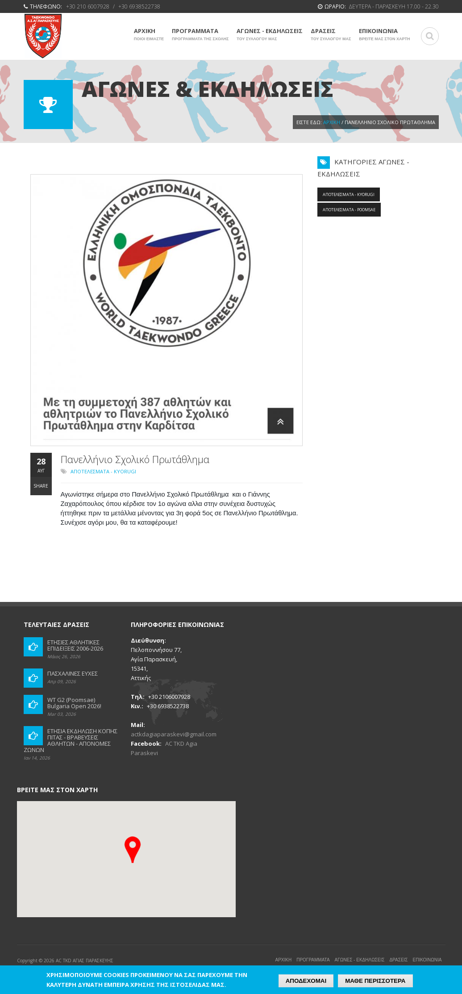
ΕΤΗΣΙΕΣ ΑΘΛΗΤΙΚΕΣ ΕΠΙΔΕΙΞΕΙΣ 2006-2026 (75, 645)
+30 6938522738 (139, 6)
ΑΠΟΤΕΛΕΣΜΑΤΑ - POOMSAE (349, 210)
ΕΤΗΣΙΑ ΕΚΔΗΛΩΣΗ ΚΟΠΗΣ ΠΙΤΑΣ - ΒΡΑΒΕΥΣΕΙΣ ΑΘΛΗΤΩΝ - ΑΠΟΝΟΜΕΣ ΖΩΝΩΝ (70, 740)
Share (40, 486)
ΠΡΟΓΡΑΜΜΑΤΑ (200, 34)
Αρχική (331, 122)
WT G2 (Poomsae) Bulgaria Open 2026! (74, 703)
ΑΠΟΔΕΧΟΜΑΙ (306, 980)
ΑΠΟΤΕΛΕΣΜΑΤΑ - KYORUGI (103, 471)
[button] (132, 849)
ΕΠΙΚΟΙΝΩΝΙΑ (384, 34)
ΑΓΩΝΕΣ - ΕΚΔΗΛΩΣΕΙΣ (270, 34)
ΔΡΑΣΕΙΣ (331, 34)
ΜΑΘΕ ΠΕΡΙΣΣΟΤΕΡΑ (375, 980)
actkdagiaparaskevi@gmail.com (173, 734)
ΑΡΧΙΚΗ (149, 34)
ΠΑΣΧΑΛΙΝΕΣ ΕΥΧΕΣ (72, 673)
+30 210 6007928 (87, 6)
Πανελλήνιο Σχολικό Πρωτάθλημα (135, 459)
